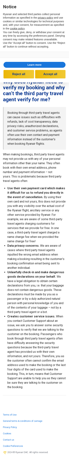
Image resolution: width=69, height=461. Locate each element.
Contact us (8, 440)
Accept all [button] (50, 74)
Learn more (34, 64)
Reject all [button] (18, 74)
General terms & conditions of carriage (22, 421)
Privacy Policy (10, 427)
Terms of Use (10, 415)
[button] (34, 65)
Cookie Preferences (13, 446)
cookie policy (17, 28)
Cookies (7, 433)
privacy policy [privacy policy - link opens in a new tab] (45, 17)
